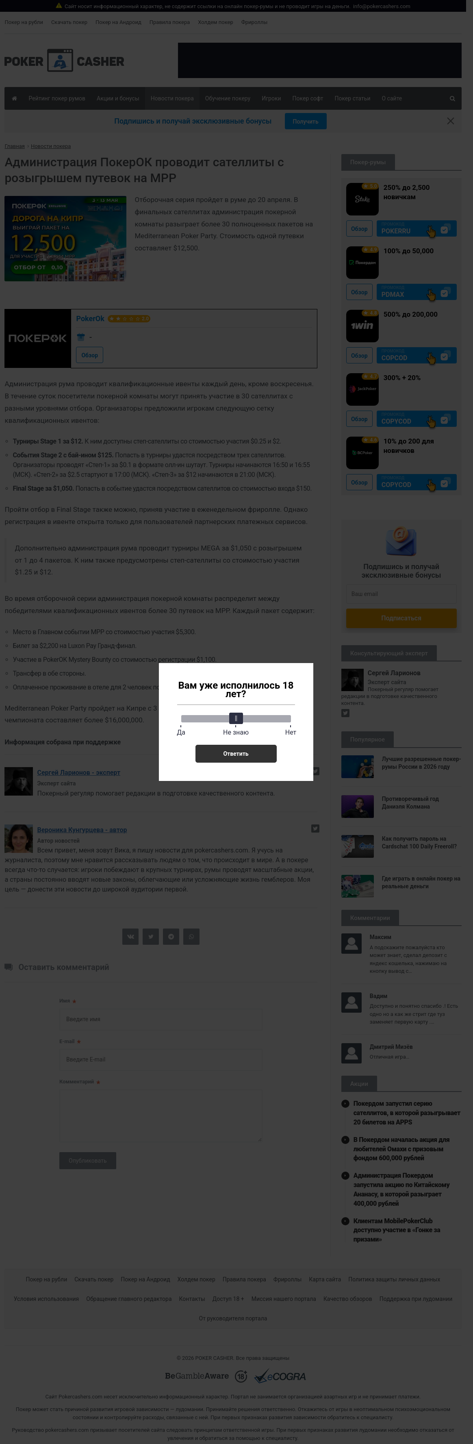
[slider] (236, 718)
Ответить (235, 753)
